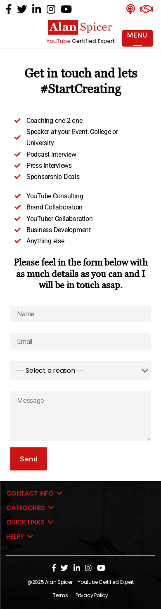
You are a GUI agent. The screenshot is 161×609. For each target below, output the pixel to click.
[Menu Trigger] (137, 38)
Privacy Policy (92, 595)
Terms (60, 595)
